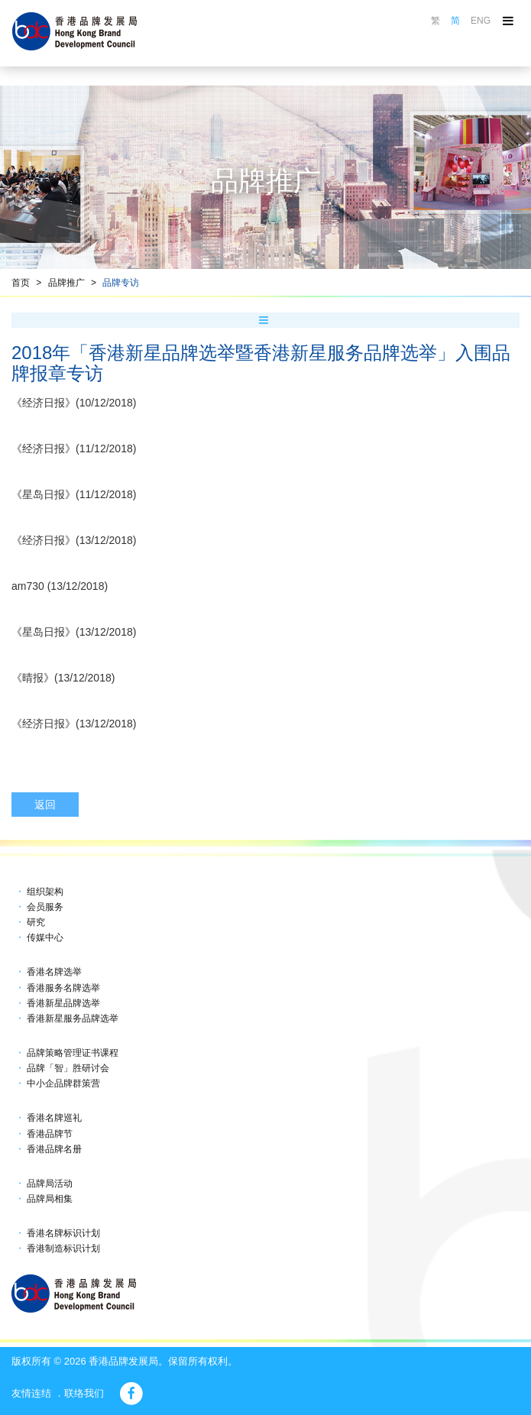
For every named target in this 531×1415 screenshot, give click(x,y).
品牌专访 (120, 282)
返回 (45, 804)
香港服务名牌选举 (63, 988)
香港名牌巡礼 (54, 1117)
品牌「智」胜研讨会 (68, 1068)
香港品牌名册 (54, 1149)
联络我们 (84, 1393)
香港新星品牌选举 (63, 1003)
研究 (36, 922)
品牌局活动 (50, 1183)
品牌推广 (66, 282)
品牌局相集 (50, 1198)
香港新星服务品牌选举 (72, 1018)
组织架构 (45, 891)
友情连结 (31, 1393)
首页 (20, 282)
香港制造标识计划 (63, 1248)
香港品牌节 (50, 1133)
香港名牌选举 (54, 972)
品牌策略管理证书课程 (72, 1052)
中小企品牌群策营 (63, 1083)
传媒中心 (45, 937)
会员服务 (45, 907)
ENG (481, 20)
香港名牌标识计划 (63, 1233)
